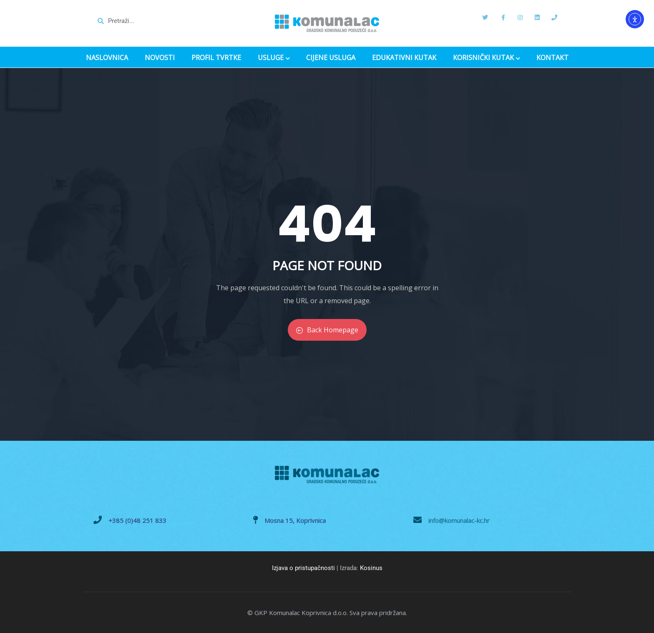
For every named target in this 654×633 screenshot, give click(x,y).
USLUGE (273, 58)
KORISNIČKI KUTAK (486, 58)
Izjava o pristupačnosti (303, 568)
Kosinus (371, 568)
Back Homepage (327, 329)
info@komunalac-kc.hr (459, 520)
